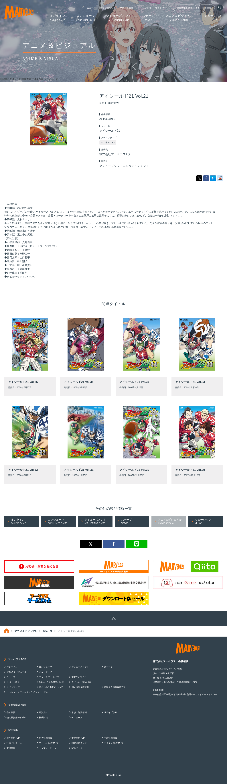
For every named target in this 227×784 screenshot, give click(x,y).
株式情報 (43, 717)
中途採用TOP (78, 738)
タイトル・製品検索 (81, 682)
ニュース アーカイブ (49, 677)
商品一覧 (47, 631)
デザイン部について (114, 743)
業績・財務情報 (79, 712)
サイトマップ (161, 8)
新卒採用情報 (45, 738)
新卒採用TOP (13, 738)
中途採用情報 (110, 738)
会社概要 (11, 712)
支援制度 (11, 748)
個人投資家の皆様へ (16, 717)
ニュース (91, 8)
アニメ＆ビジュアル (25, 631)
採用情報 (206, 8)
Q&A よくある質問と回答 (51, 682)
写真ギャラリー (79, 748)
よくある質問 (144, 8)
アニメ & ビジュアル (17, 672)
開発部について (79, 743)
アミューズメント (80, 667)
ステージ (108, 667)
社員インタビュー (15, 743)
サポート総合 (126, 8)
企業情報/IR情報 (185, 8)
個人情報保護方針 (80, 687)
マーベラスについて (49, 743)
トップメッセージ (47, 748)
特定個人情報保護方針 (115, 687)
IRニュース (77, 717)
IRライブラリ (110, 712)
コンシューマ (45, 667)
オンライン (12, 667)
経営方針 (43, 712)
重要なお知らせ (107, 8)
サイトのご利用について (51, 687)
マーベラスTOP (17, 659)
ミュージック (45, 672)
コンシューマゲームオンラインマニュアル (27, 692)
